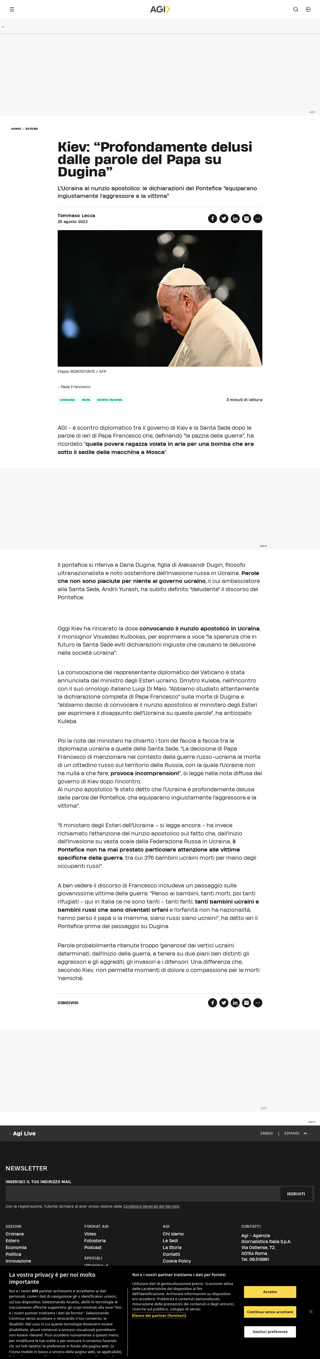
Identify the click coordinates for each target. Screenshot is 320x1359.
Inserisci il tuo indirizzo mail (39, 1181)
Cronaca (15, 1234)
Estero (31, 129)
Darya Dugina (109, 400)
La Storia (172, 1247)
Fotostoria (95, 1240)
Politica (13, 1254)
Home (16, 129)
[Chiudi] (311, 1312)
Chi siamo (173, 1234)
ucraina (67, 400)
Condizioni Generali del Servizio (151, 1206)
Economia (16, 1247)
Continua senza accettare (270, 1311)
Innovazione (18, 1261)
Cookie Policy (177, 1261)
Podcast (92, 1247)
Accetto (270, 1291)
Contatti (171, 1254)
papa (86, 400)
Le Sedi (170, 1240)
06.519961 (259, 1259)
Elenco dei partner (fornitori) (159, 1315)
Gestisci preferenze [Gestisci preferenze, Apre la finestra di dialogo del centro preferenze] (270, 1331)
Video (90, 1234)
